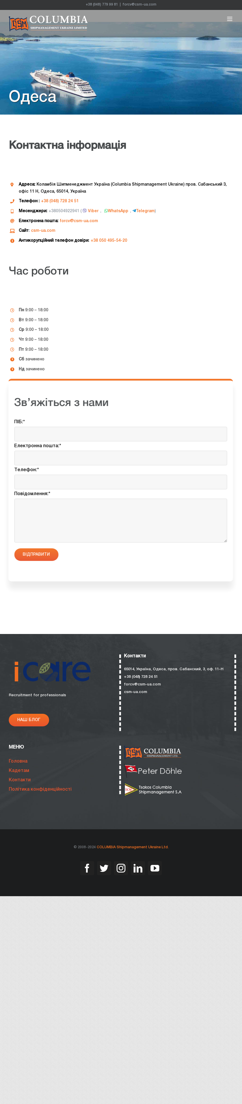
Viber (90, 211)
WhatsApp (116, 211)
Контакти (20, 780)
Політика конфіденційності (40, 789)
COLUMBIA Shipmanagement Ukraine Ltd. (133, 847)
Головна (18, 761)
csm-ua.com (43, 231)
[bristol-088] (153, 766)
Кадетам (19, 771)
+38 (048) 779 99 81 (102, 4)
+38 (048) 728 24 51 (59, 201)
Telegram (143, 211)
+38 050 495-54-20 (108, 241)
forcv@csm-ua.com (139, 4)
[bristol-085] (153, 785)
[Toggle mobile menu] (230, 19)
